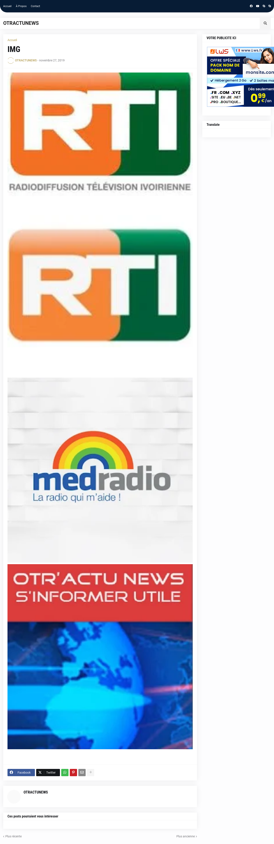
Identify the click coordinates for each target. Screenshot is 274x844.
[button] (265, 23)
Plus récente (13, 836)
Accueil (7, 6)
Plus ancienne (185, 836)
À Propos (21, 6)
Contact (35, 6)
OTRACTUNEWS (21, 23)
